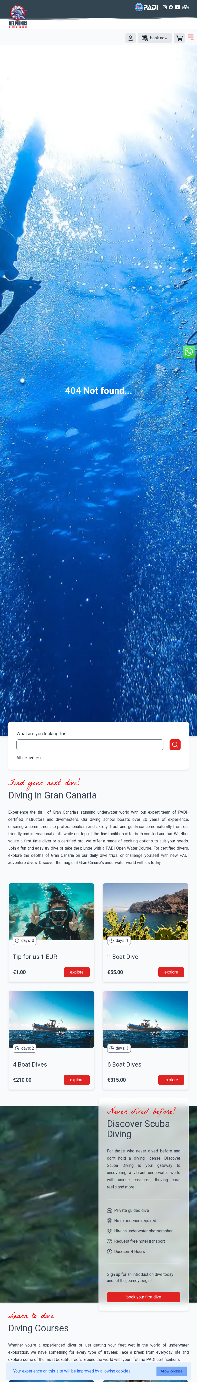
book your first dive (143, 1297)
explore (77, 972)
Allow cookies (172, 1371)
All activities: (29, 757)
